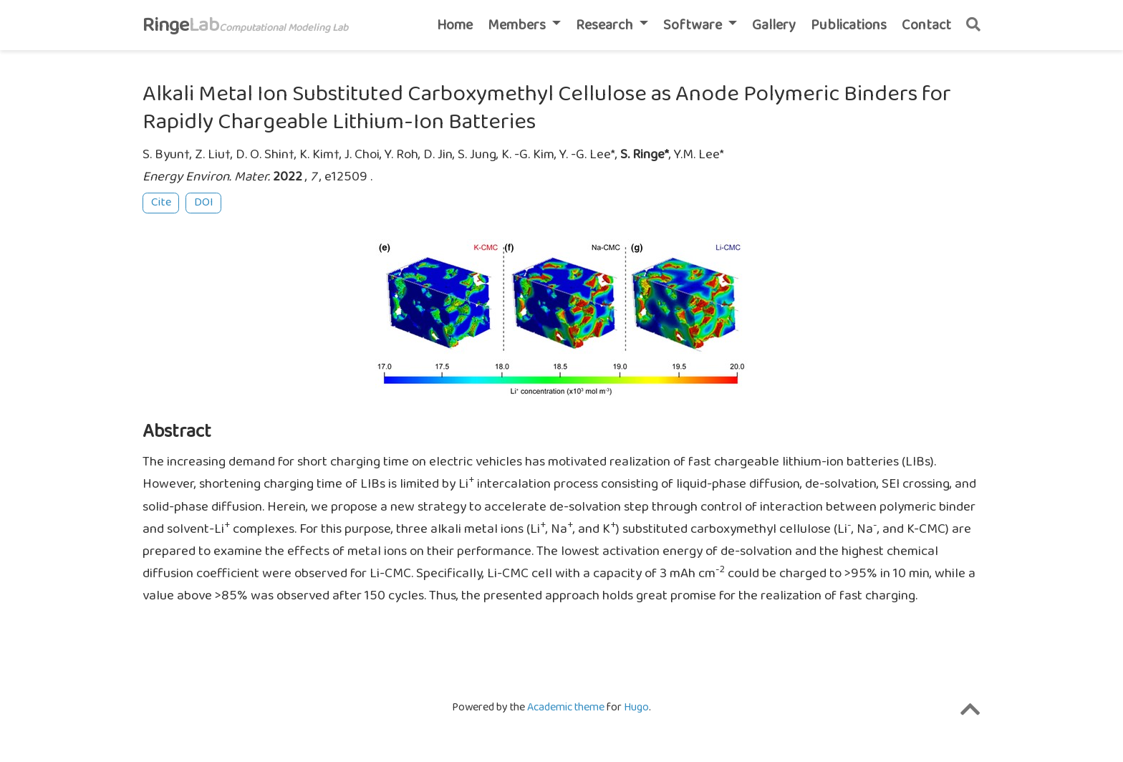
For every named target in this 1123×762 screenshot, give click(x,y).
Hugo (636, 707)
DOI (203, 202)
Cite (161, 202)
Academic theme (565, 707)
